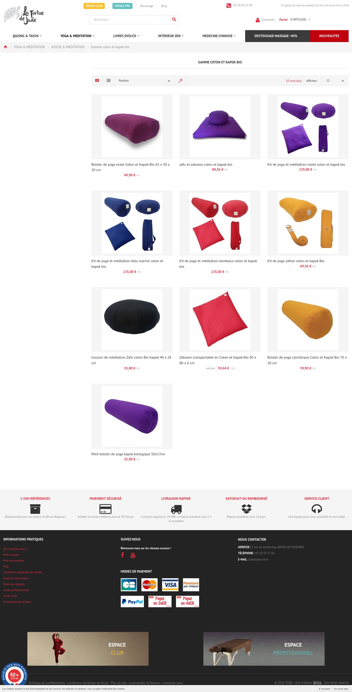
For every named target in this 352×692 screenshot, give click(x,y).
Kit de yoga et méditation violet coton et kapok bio (306, 164)
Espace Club (94, 6)
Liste (108, 80)
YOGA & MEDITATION (29, 47)
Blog (164, 6)
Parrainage (146, 6)
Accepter (325, 688)
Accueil (5, 47)
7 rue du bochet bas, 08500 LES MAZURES (278, 547)
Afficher (311, 81)
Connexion (268, 19)
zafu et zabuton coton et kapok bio (205, 164)
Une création (308, 683)
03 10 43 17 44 (242, 5)
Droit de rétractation (16, 578)
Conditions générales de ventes (22, 572)
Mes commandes (13, 561)
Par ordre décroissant (180, 80)
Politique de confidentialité (47, 683)
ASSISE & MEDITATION (68, 47)
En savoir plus (341, 688)
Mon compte (11, 555)
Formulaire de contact (17, 602)
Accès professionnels (16, 590)
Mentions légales (13, 584)
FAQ (6, 566)
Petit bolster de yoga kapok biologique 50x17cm (128, 454)
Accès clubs (10, 596)
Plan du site (118, 683)
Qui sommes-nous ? (15, 549)
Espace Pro (122, 6)
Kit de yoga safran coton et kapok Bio (295, 261)
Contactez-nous (258, 559)
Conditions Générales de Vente (87, 683)
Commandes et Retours (144, 683)
